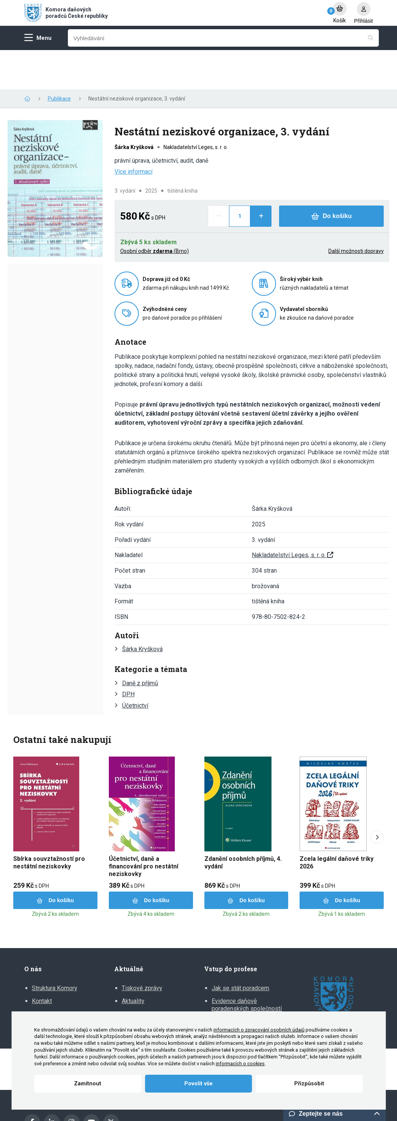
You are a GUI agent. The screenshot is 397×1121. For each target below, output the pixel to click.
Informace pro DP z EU (242, 981)
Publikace (59, 59)
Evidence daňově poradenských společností (247, 965)
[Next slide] (377, 797)
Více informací (133, 132)
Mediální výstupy (144, 974)
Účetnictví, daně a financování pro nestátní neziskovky (143, 827)
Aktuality (133, 961)
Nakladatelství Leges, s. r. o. (292, 515)
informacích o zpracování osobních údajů (258, 1030)
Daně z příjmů (140, 643)
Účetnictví (135, 666)
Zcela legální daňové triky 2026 (336, 823)
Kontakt (42, 961)
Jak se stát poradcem (240, 948)
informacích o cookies (240, 1063)
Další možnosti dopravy (356, 212)
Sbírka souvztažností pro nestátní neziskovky (49, 823)
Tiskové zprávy (142, 948)
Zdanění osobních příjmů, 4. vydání (243, 823)
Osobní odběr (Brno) (154, 212)
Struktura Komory (54, 948)
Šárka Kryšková (142, 609)
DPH (128, 654)
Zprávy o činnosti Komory (65, 974)
